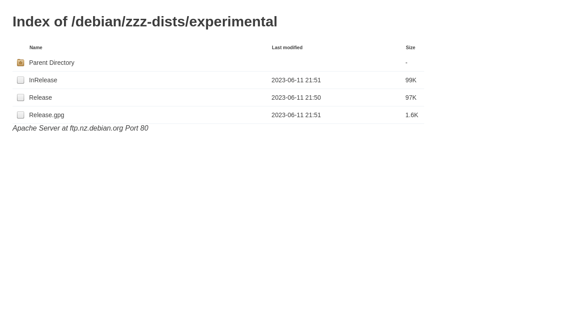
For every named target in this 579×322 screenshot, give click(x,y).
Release (40, 97)
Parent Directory (51, 62)
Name (36, 47)
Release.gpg (46, 115)
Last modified (287, 47)
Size (410, 47)
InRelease (43, 80)
